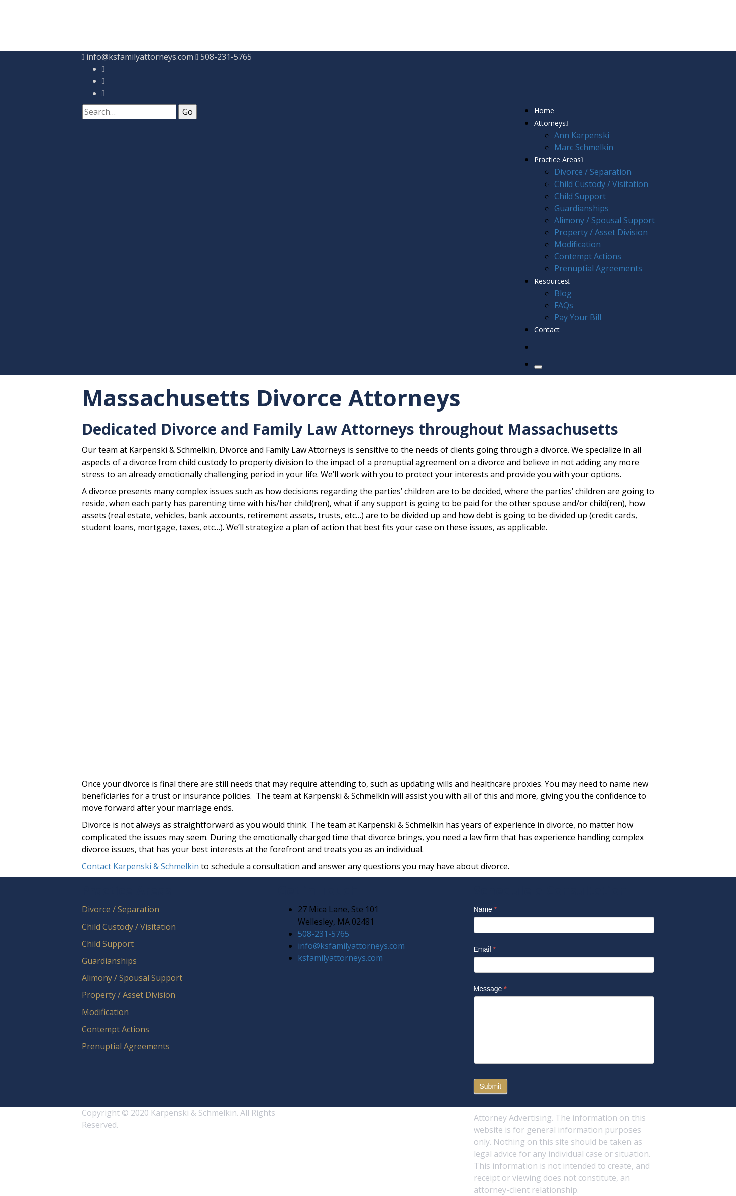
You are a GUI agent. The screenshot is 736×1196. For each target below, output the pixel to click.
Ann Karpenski (581, 135)
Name (485, 904)
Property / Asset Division (601, 232)
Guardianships (581, 208)
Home (544, 110)
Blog (563, 293)
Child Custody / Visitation (601, 184)
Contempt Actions (587, 256)
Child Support (580, 196)
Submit (491, 1081)
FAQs (563, 305)
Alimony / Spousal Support (604, 220)
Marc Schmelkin (583, 147)
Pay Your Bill (577, 317)
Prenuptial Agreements (598, 268)
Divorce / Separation (593, 171)
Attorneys (551, 123)
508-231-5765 (226, 56)
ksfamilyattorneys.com (340, 952)
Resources (552, 281)
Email (485, 944)
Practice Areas (558, 159)
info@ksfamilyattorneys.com (139, 56)
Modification (577, 244)
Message (490, 984)
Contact (547, 329)
